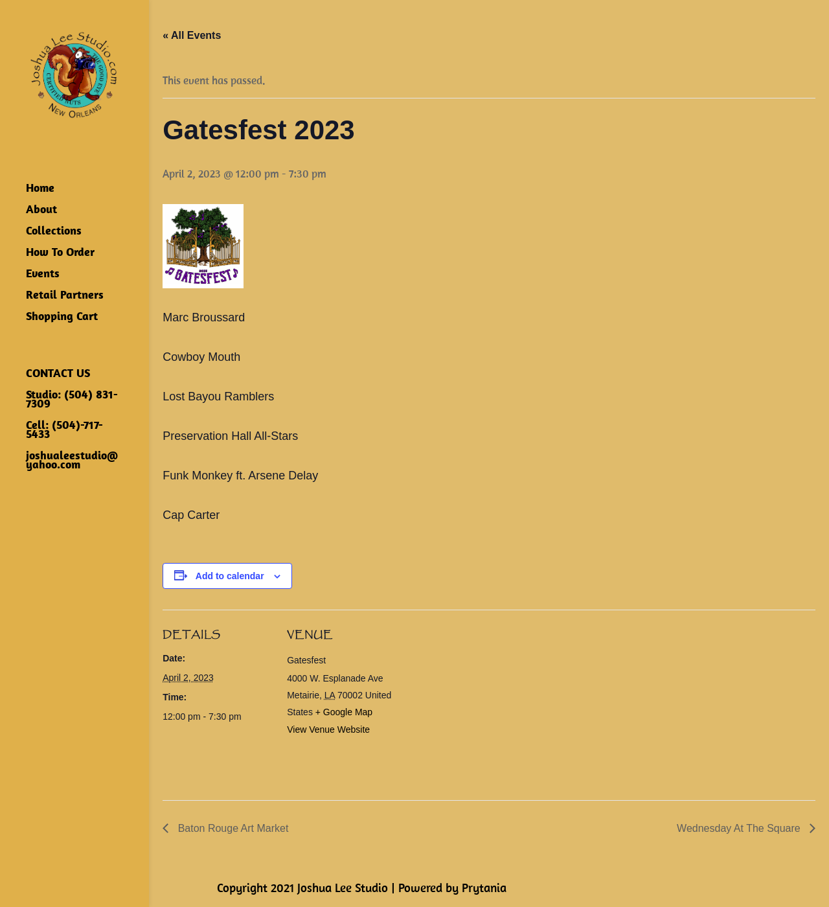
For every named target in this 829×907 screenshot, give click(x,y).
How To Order (60, 253)
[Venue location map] (479, 699)
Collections (54, 232)
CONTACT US (58, 374)
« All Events (192, 35)
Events (43, 275)
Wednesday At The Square (740, 828)
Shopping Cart (62, 317)
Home (40, 189)
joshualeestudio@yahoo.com (72, 461)
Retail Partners (65, 296)
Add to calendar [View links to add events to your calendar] (230, 576)
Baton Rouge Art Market (231, 828)
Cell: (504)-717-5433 (64, 430)
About (41, 210)
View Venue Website (328, 729)
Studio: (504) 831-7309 (72, 400)
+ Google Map (343, 712)
